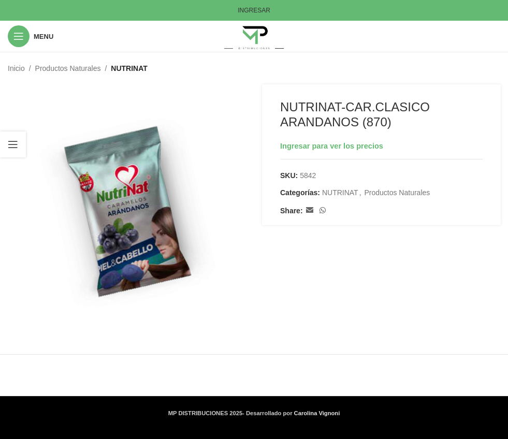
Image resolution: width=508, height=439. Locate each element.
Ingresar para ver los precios (331, 146)
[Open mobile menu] (31, 36)
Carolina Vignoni (317, 413)
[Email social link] (309, 211)
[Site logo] (254, 36)
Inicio (16, 68)
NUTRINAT (129, 68)
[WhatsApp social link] (322, 211)
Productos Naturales (68, 68)
